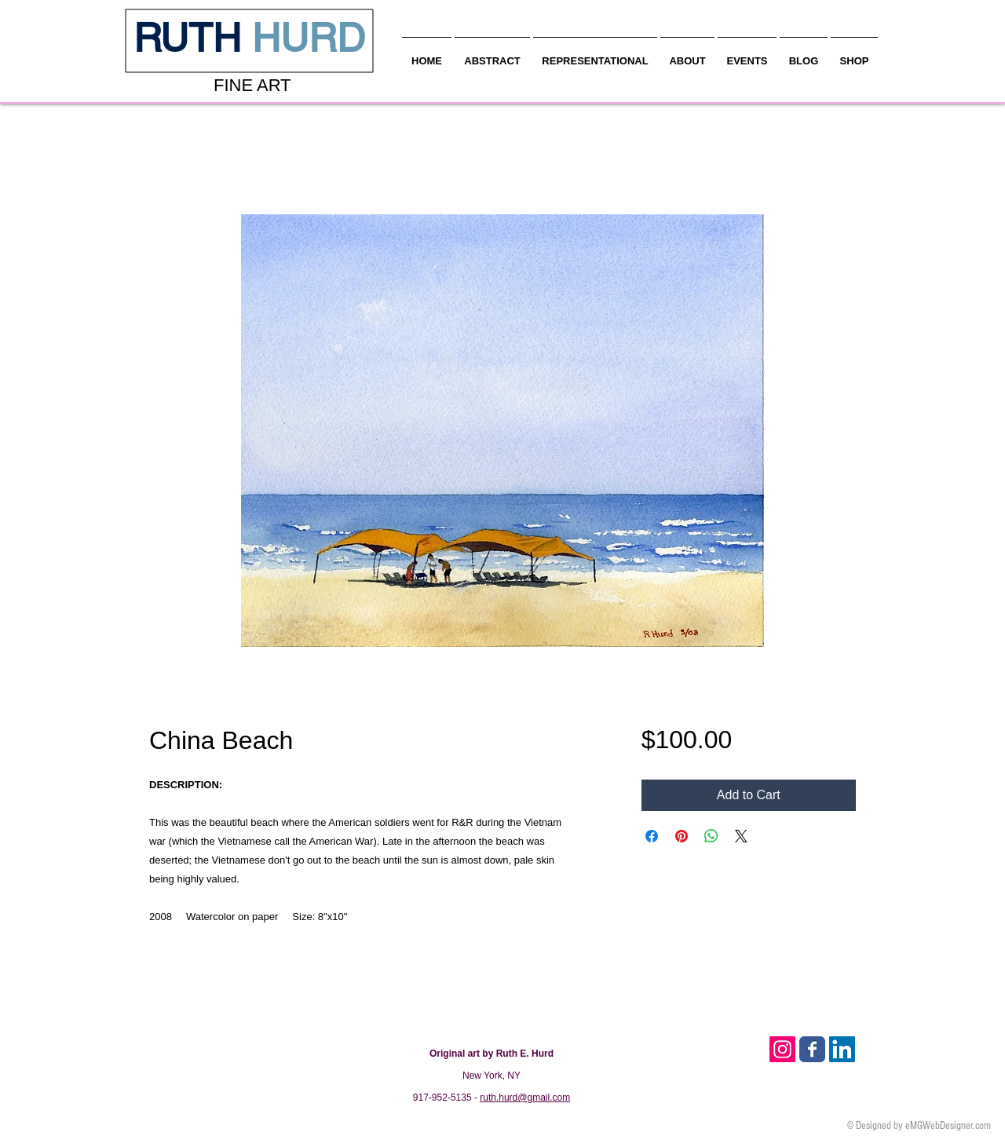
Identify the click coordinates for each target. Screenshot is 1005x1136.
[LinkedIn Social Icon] (842, 1049)
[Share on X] (741, 836)
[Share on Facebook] (651, 836)
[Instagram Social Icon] (782, 1049)
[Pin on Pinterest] (681, 836)
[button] (687, 54)
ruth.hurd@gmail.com (525, 1097)
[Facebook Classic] (812, 1049)
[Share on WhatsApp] (711, 836)
